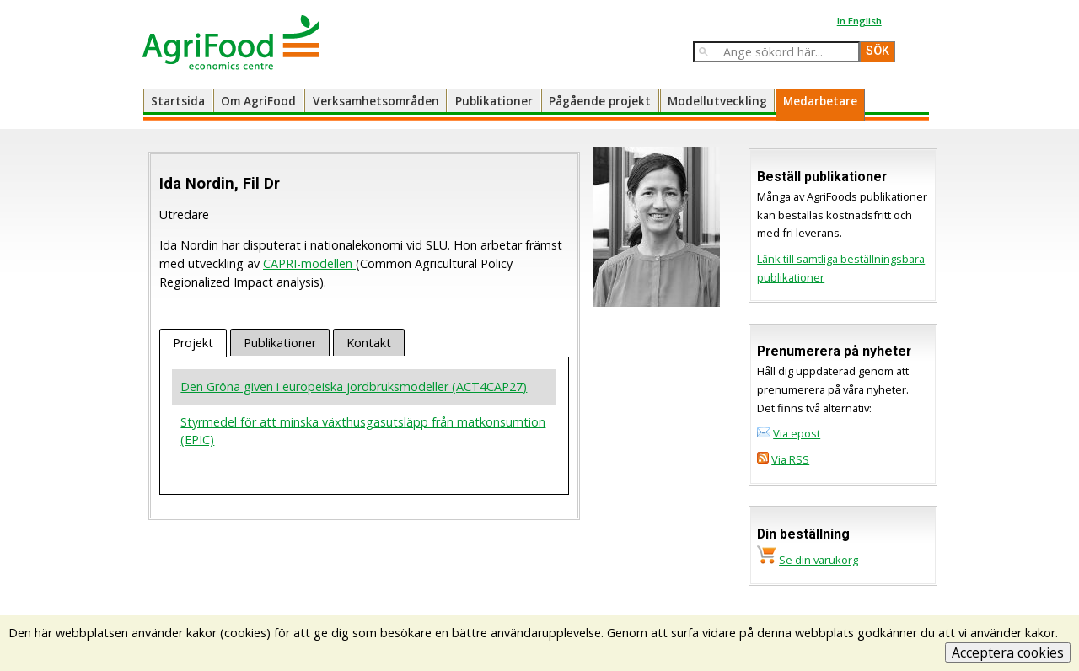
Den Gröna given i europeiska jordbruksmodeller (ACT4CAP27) (353, 386)
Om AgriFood (258, 101)
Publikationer (494, 101)
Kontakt (368, 343)
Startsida (178, 101)
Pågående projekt (600, 101)
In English (859, 20)
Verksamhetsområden (376, 101)
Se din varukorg (818, 559)
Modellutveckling (717, 101)
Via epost (796, 433)
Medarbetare (820, 101)
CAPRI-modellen (309, 263)
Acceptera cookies (1008, 652)
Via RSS (790, 459)
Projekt (193, 343)
